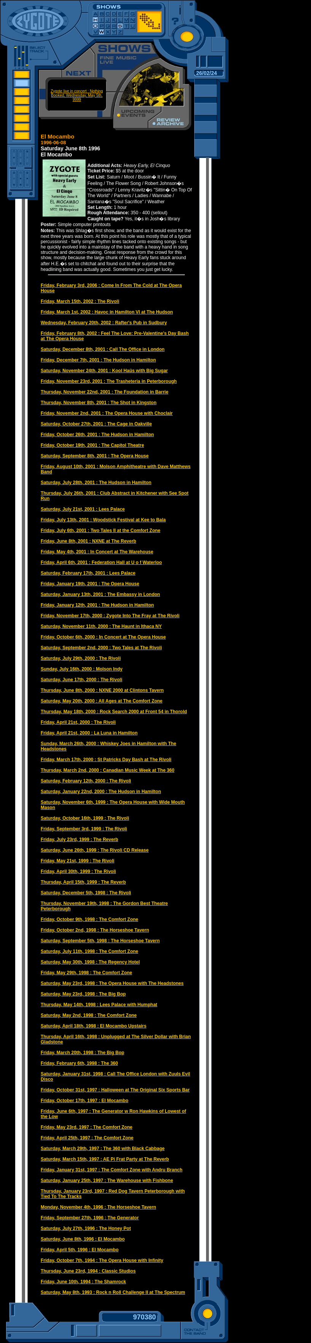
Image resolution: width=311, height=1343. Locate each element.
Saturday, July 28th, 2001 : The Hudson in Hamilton (96, 482)
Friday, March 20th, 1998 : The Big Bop (82, 1052)
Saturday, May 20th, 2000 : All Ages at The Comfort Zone (101, 701)
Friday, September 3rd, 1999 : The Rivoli (84, 829)
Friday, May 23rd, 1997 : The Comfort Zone (86, 1127)
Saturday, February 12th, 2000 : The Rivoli (86, 781)
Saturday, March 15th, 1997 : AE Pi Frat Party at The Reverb (105, 1159)
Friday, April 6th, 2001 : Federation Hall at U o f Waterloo (101, 562)
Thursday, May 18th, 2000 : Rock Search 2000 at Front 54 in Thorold (114, 711)
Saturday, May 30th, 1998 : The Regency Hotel (90, 962)
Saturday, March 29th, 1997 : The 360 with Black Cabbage (103, 1148)
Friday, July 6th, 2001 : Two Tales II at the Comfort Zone (100, 530)
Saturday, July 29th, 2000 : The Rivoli (81, 658)
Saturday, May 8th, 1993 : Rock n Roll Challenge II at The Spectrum (113, 1292)
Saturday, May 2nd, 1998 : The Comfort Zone (89, 1015)
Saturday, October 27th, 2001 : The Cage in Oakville (96, 424)
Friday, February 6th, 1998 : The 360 (79, 1063)
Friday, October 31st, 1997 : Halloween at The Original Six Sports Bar (115, 1090)
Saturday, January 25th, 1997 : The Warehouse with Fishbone (107, 1180)
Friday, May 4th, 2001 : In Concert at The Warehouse (97, 551)
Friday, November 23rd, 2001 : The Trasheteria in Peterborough (109, 381)
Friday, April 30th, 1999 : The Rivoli (78, 871)
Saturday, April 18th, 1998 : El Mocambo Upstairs (93, 1026)
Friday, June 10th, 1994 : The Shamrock (83, 1281)
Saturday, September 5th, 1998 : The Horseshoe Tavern (100, 940)
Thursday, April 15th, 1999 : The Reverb (83, 882)
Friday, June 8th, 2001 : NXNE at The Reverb (88, 541)
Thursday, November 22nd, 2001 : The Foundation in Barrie (104, 392)
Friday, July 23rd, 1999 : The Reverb (79, 839)
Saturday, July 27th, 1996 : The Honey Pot (86, 1228)
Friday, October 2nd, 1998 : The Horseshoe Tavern (95, 930)
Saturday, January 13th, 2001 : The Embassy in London (100, 594)
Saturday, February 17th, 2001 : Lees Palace (88, 573)
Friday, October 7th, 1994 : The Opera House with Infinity (102, 1260)
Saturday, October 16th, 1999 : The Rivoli (85, 818)
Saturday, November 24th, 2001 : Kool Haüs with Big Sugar (104, 370)
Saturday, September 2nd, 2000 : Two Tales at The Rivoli (101, 647)
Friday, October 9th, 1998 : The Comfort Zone (89, 919)
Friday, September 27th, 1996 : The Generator (90, 1217)
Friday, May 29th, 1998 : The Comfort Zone (86, 972)
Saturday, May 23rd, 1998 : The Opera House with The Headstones (112, 983)
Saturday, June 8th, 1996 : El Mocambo (83, 1239)
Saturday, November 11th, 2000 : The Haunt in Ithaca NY (101, 626)
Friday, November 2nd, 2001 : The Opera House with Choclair (107, 413)
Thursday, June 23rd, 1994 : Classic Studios (88, 1271)
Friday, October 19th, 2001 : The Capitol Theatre (92, 445)
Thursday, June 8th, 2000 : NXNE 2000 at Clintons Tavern (102, 690)
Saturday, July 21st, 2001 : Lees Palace (83, 509)
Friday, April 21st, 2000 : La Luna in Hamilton (89, 733)
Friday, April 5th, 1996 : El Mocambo (80, 1249)
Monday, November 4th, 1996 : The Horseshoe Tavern (98, 1207)
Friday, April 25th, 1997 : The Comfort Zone (87, 1138)
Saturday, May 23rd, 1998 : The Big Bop (83, 994)
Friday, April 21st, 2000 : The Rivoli (78, 722)
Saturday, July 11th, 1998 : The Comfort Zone (89, 951)
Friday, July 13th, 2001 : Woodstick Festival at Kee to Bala (103, 520)
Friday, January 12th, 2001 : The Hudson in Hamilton (97, 605)
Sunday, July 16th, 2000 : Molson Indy (81, 669)
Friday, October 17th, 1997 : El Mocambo (85, 1100)
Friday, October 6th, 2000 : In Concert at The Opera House (103, 637)
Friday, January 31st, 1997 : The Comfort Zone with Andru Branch (111, 1170)
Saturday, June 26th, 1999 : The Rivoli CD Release (95, 850)
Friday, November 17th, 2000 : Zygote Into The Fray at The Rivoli (110, 615)
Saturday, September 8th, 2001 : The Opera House (95, 456)
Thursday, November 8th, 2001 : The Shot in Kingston (99, 402)
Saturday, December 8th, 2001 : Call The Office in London (103, 349)
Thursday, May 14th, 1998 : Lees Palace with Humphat (99, 1004)
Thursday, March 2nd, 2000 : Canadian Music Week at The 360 (108, 770)
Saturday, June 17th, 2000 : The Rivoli (81, 679)
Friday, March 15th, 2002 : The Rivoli (80, 301)
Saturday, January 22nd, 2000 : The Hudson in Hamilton (101, 791)
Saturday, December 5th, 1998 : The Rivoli (86, 892)
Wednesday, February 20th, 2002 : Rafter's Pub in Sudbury (104, 322)
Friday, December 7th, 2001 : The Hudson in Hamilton (98, 360)
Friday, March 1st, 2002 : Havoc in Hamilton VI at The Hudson (107, 312)
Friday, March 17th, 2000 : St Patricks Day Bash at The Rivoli (106, 759)
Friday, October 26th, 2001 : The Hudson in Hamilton (97, 434)
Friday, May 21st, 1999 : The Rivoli (77, 860)
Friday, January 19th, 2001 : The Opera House (90, 583)
